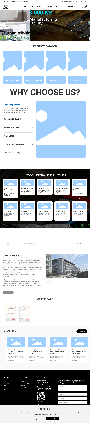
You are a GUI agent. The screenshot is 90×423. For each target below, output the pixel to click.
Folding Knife (12, 83)
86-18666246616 (81, 1)
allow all (52, 419)
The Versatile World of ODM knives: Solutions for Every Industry (79, 351)
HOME (25, 6)
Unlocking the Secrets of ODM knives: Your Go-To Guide (36, 351)
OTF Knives (77, 83)
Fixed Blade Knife (34, 83)
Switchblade (56, 83)
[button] (6, 36)
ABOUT (32, 6)
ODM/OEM (49, 6)
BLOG (62, 6)
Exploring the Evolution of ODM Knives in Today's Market (58, 351)
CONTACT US (71, 6)
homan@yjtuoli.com (68, 1)
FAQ (57, 6)
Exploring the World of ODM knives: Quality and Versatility (15, 351)
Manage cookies (38, 419)
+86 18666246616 (43, 382)
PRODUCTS (40, 6)
